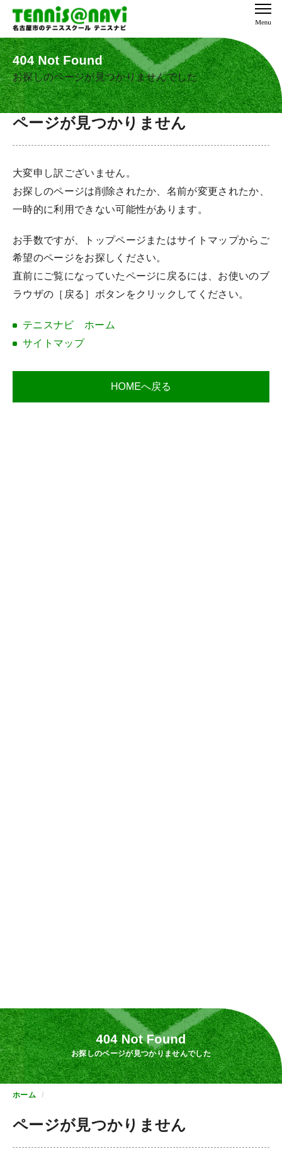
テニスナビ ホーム (69, 325)
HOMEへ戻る (141, 386)
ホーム (24, 1095)
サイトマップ (53, 343)
